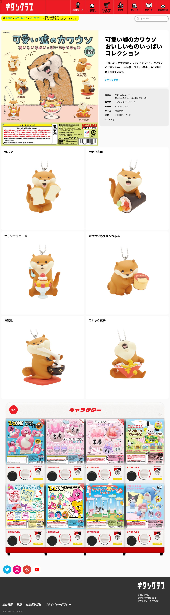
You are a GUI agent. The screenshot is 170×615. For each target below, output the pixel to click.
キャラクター (36, 18)
